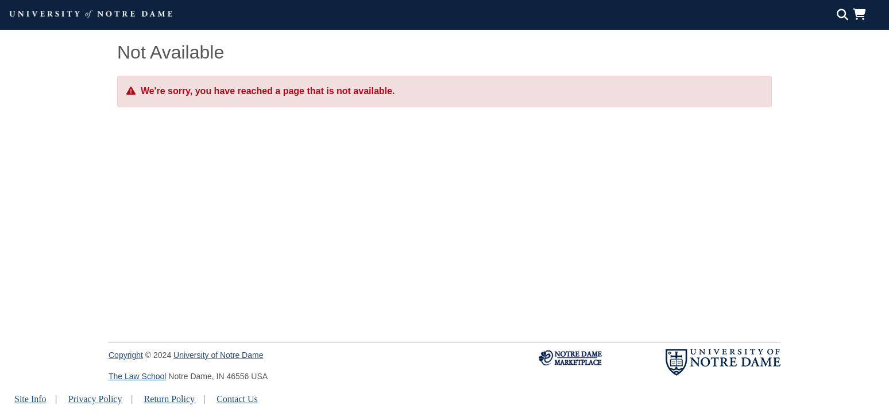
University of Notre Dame (218, 355)
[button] (862, 14)
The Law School (137, 376)
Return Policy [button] (169, 399)
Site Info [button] (30, 399)
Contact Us (237, 399)
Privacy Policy (95, 399)
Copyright (126, 355)
